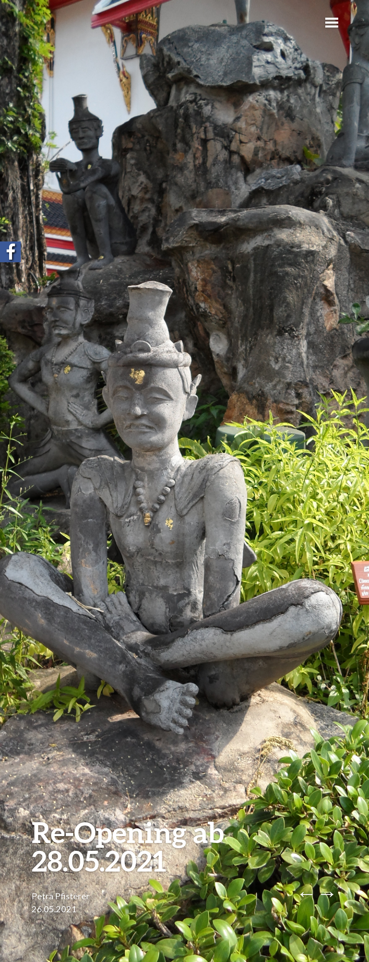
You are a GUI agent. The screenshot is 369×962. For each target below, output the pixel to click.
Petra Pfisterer (61, 896)
